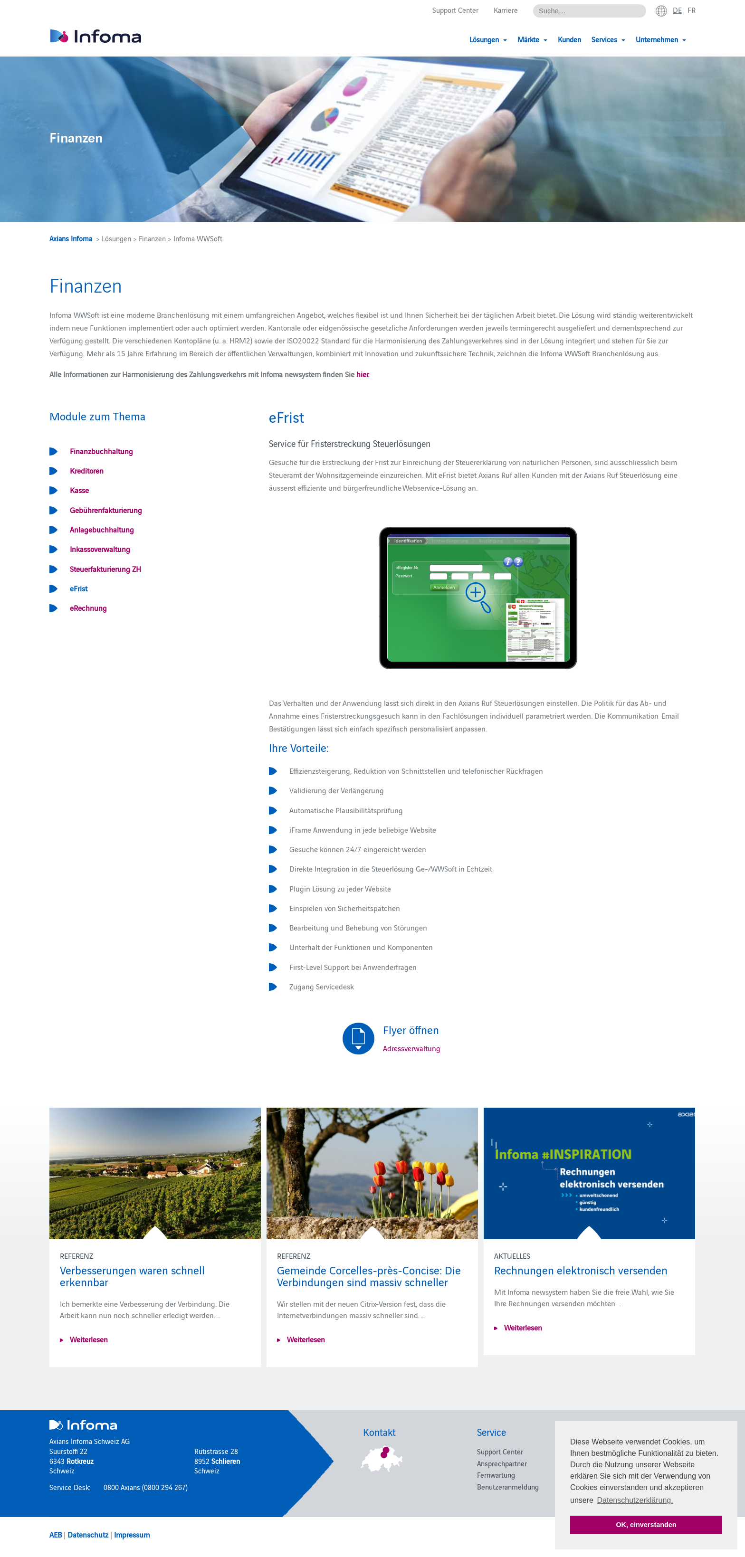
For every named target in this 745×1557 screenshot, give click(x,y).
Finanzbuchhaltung (101, 451)
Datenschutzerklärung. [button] (635, 1500)
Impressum (132, 1534)
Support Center (455, 10)
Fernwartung (496, 1475)
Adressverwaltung (411, 1048)
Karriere (506, 10)
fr (692, 10)
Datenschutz (87, 1534)
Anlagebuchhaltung (102, 529)
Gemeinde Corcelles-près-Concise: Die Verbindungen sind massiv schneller (369, 1275)
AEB (55, 1534)
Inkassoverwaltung (100, 548)
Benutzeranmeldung (508, 1486)
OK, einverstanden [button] (646, 1525)
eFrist (78, 588)
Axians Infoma (70, 238)
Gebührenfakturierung (106, 509)
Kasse (79, 489)
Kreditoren (87, 470)
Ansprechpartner (502, 1463)
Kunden (569, 39)
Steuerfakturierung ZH (105, 568)
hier (362, 374)
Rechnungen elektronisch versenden (581, 1269)
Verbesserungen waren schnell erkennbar (132, 1275)
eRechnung (88, 607)
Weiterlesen (88, 1339)
